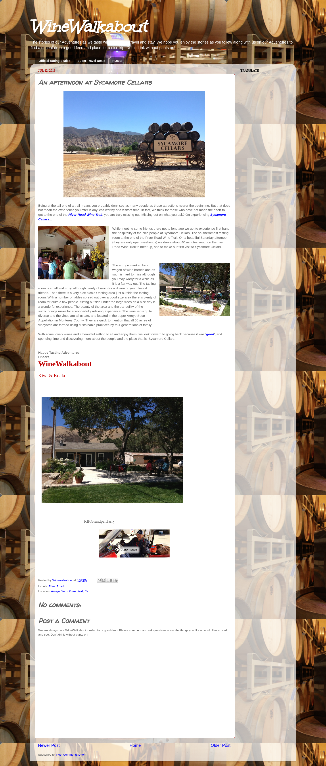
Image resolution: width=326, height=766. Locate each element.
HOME (117, 61)
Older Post (220, 745)
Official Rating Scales (54, 61)
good (210, 334)
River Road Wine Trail (85, 214)
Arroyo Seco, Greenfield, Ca (69, 591)
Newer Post (49, 745)
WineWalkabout (88, 26)
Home (135, 745)
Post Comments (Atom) (71, 754)
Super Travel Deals (91, 61)
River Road (56, 586)
